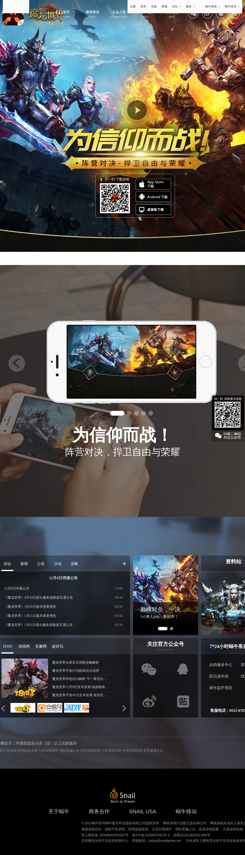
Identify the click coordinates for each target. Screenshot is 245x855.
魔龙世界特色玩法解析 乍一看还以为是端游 (81, 679)
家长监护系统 (220, 688)
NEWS (92, 14)
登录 (143, 6)
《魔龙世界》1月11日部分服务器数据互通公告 (38, 625)
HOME (66, 14)
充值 (154, 6)
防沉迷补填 (218, 676)
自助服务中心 (220, 665)
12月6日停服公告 (63, 578)
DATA (145, 14)
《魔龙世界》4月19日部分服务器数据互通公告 (38, 597)
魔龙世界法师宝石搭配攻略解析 (75, 662)
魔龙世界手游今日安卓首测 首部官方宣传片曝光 (81, 695)
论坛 (176, 6)
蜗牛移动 (232, 6)
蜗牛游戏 (16, 6)
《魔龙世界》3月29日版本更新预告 (30, 606)
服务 (190, 6)
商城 (164, 6)
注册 (133, 6)
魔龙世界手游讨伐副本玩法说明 (75, 670)
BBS (171, 14)
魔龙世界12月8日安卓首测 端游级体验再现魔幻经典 (81, 687)
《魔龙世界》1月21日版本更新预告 (30, 616)
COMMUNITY (119, 14)
